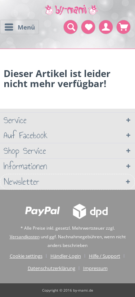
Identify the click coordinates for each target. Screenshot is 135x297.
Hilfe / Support (104, 256)
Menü (20, 26)
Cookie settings (26, 256)
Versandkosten (25, 237)
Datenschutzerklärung (51, 268)
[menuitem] (19, 27)
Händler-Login (65, 256)
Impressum (95, 268)
